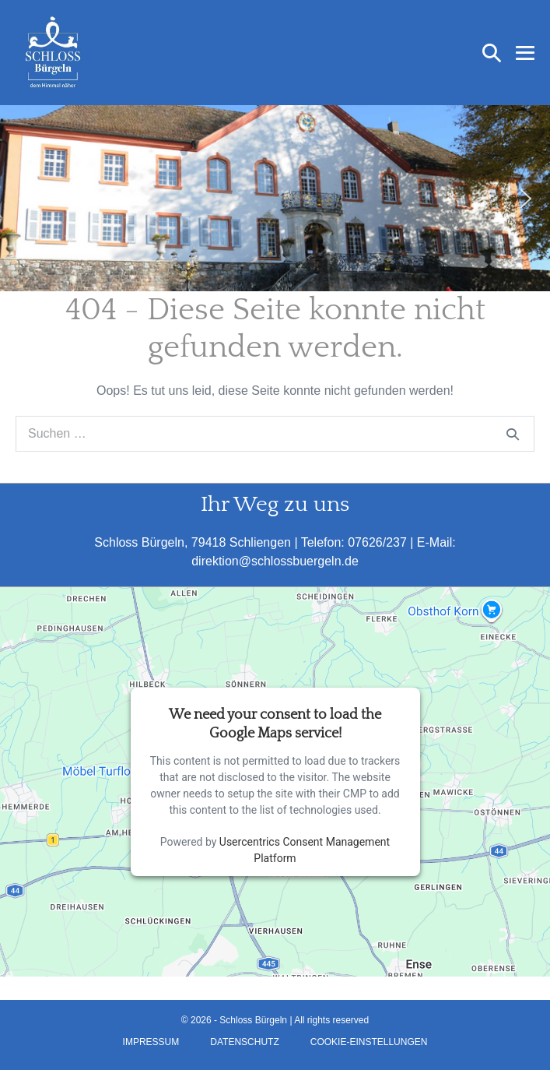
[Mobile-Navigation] (525, 53)
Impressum (151, 1042)
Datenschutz (244, 1042)
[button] (491, 53)
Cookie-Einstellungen (369, 1042)
